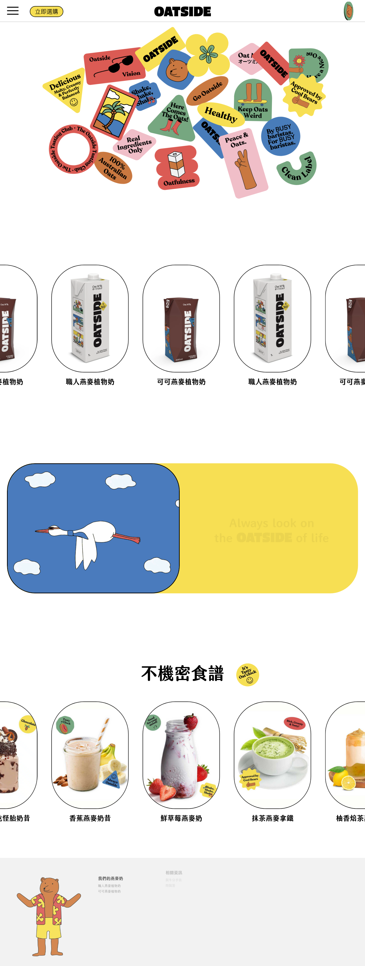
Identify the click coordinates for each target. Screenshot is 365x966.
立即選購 (46, 11)
